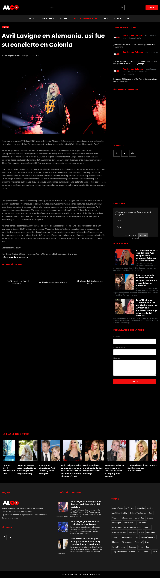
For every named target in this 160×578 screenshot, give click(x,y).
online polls (135, 238)
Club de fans (127, 518)
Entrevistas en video (132, 527)
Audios (150, 508)
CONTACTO (152, 7)
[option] (14, 458)
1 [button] (78, 481)
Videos (132, 552)
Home (32, 18)
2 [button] (81, 481)
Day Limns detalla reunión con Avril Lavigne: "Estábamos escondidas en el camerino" (146, 280)
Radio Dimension (119, 547)
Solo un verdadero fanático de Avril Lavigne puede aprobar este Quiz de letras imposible (78, 471)
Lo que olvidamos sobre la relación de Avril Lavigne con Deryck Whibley (146, 469)
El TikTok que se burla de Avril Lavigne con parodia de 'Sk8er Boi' (124, 469)
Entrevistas (117, 527)
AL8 (133, 508)
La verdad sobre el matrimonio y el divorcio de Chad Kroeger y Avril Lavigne (12, 471)
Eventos (147, 527)
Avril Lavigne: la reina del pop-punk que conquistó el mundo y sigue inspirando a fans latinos (85, 541)
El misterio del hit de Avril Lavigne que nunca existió (35, 468)
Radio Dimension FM (57, 465)
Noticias (115, 542)
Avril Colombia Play (85, 18)
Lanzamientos (126, 537)
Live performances (148, 537)
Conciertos (139, 518)
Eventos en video (119, 532)
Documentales (129, 523)
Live (136, 537)
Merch (117, 18)
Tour (5, 27)
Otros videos (127, 542)
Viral (155, 552)
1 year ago (119, 47)
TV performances (119, 552)
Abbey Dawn (117, 508)
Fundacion (150, 532)
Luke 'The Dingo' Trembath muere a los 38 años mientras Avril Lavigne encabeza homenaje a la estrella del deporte (146, 308)
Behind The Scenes (138, 513)
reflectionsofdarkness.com (15, 257)
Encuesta (142, 523)
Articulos (141, 508)
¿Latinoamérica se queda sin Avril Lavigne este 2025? (134, 45)
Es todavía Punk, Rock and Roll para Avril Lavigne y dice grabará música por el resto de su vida (147, 255)
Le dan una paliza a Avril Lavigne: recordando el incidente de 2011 (100, 469)
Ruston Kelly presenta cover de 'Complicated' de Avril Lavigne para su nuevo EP (135, 62)
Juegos (115, 537)
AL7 (129, 18)
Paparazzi (139, 542)
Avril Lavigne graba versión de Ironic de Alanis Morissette (84, 523)
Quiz (147, 542)
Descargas (116, 523)
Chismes (115, 518)
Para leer (48, 18)
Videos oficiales (144, 552)
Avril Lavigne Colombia (12, 56)
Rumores (132, 547)
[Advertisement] (135, 179)
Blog (150, 513)
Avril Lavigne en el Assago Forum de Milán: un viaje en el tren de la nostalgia (86, 504)
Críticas (150, 518)
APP (106, 18)
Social (140, 547)
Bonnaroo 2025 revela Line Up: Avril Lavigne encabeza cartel (135, 80)
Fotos (63, 18)
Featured (133, 532)
